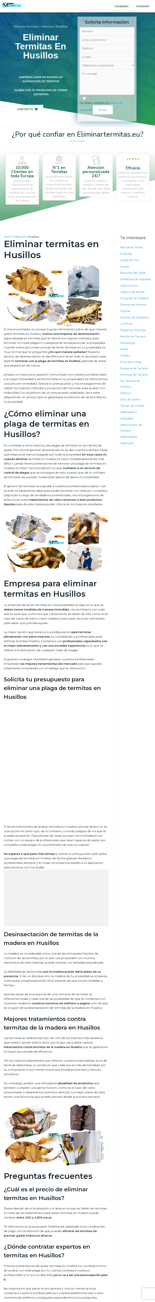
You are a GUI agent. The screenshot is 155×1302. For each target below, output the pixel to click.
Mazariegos (128, 355)
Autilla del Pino (130, 262)
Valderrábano (129, 425)
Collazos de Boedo (133, 299)
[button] (27, 110)
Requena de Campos (135, 381)
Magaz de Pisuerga (133, 343)
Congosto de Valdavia (135, 305)
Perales (125, 368)
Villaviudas (127, 456)
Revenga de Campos (135, 387)
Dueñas (125, 318)
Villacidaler (127, 431)
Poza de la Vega (131, 375)
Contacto (142, 6)
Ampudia (126, 255)
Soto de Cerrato (131, 412)
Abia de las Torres (132, 249)
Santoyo (126, 406)
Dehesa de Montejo (134, 312)
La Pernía (127, 336)
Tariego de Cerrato (133, 418)
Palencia (47, 27)
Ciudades (121, 6)
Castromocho (130, 293)
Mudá (124, 362)
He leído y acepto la (107, 107)
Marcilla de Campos (134, 349)
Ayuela (125, 268)
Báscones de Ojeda (134, 274)
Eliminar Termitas (25, 27)
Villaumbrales (129, 450)
